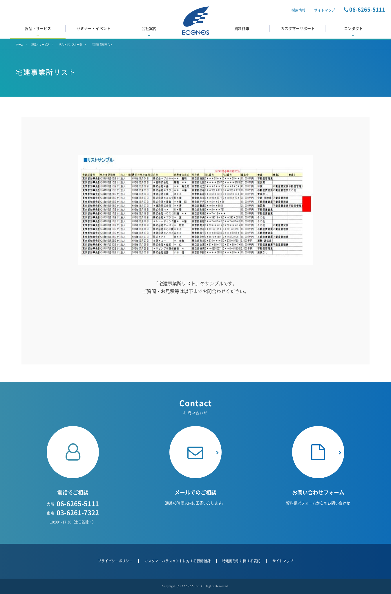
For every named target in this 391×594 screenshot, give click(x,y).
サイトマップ (324, 10)
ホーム (19, 44)
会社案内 (149, 31)
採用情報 (298, 10)
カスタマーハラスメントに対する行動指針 (177, 561)
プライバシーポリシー (115, 561)
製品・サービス (38, 31)
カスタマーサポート (298, 28)
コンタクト (353, 31)
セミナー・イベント (94, 28)
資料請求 (241, 28)
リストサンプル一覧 (70, 44)
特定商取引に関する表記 (241, 561)
